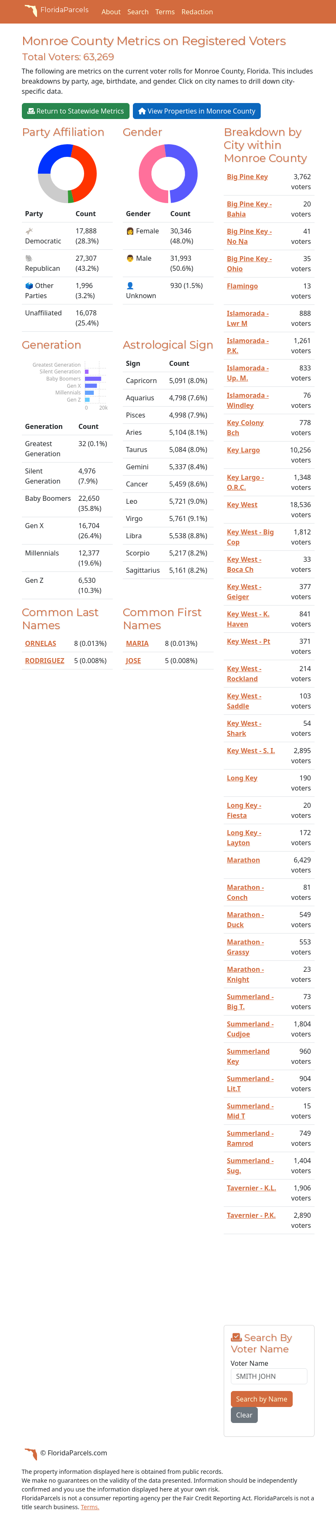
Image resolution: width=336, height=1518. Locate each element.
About (111, 11)
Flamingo (242, 286)
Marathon (243, 860)
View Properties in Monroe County (196, 111)
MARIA (137, 643)
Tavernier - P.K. (251, 1215)
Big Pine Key (247, 176)
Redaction (197, 11)
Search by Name (262, 1399)
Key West (242, 504)
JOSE (133, 660)
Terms (165, 11)
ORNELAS (40, 643)
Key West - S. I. (251, 750)
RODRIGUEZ (45, 660)
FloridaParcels (55, 10)
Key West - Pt (248, 641)
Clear (244, 1415)
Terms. (90, 1507)
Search (138, 11)
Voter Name (250, 1363)
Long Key (242, 778)
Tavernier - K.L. (251, 1188)
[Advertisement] (269, 1283)
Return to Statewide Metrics (75, 111)
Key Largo (243, 450)
